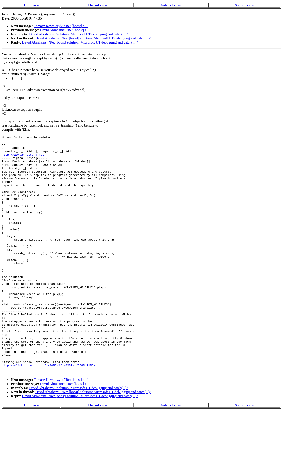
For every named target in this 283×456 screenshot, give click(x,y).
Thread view (97, 5)
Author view (244, 5)
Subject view (171, 5)
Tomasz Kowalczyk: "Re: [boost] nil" (61, 26)
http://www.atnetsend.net (23, 157)
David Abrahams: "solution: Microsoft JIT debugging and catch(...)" (78, 34)
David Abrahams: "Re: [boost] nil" (65, 30)
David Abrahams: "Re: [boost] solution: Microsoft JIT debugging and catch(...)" (93, 38)
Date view (31, 5)
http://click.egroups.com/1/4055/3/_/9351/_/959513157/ (48, 410)
